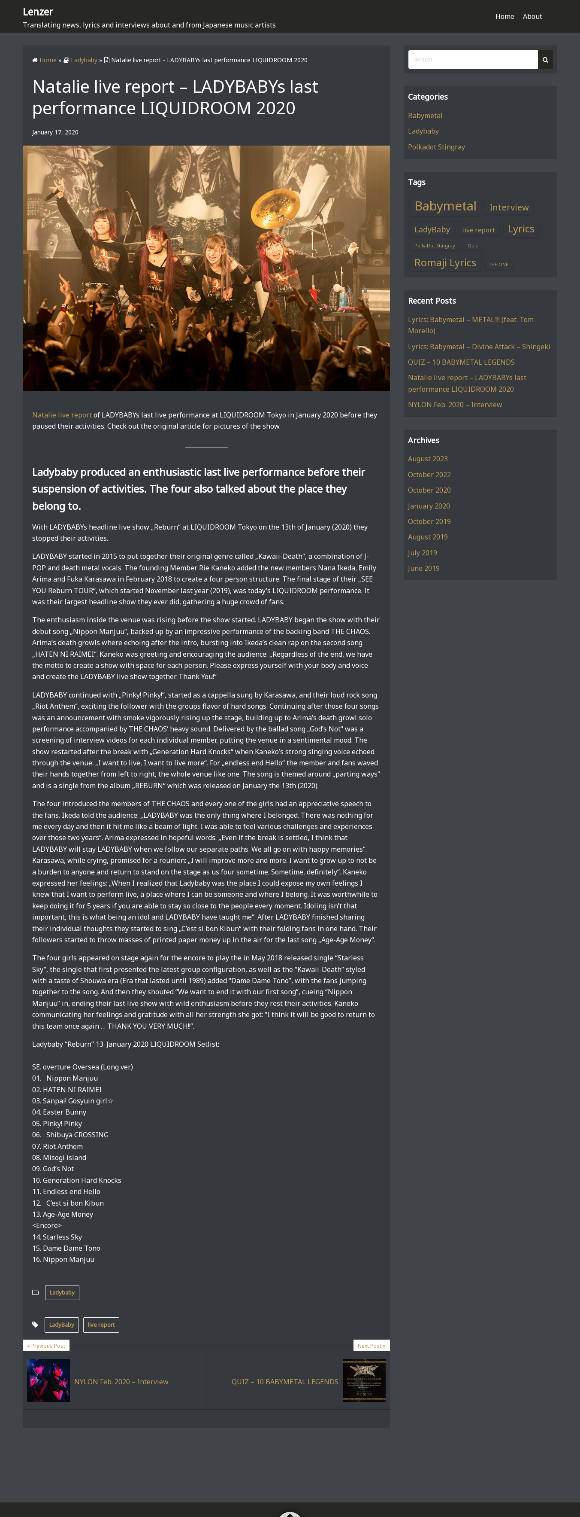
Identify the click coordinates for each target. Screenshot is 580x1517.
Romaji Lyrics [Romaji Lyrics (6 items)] (445, 262)
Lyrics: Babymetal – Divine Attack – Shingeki (479, 346)
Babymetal (425, 115)
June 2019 (424, 568)
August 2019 (428, 537)
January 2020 (429, 505)
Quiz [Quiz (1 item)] (473, 246)
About (532, 16)
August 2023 (428, 458)
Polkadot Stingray (436, 146)
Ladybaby (62, 1292)
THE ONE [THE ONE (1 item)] (498, 264)
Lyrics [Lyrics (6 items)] (521, 228)
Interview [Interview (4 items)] (509, 207)
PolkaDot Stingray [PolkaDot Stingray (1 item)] (434, 246)
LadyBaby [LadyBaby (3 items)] (432, 229)
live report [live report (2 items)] (479, 229)
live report (101, 1324)
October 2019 (429, 521)
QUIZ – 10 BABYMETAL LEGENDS (461, 361)
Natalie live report (62, 414)
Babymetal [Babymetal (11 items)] (445, 205)
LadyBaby (61, 1324)
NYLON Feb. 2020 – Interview (455, 404)
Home (504, 16)
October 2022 (429, 474)
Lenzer (42, 10)
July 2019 (422, 552)
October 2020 (429, 489)
